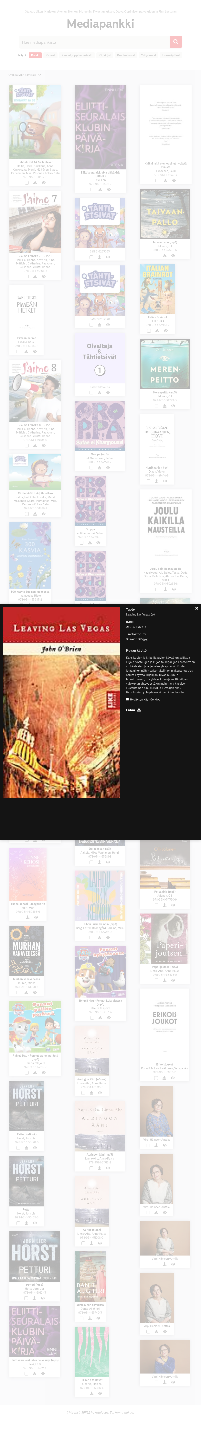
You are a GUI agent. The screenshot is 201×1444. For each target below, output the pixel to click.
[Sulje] (196, 609)
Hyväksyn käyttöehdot (143, 699)
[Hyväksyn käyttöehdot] (127, 699)
